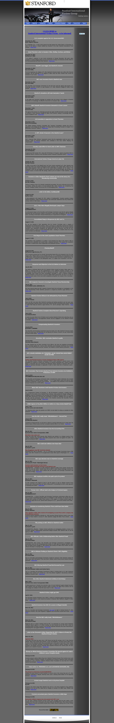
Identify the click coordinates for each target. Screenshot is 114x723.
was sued (52, 610)
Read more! (33, 47)
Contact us (54, 717)
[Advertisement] (82, 62)
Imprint (60, 717)
